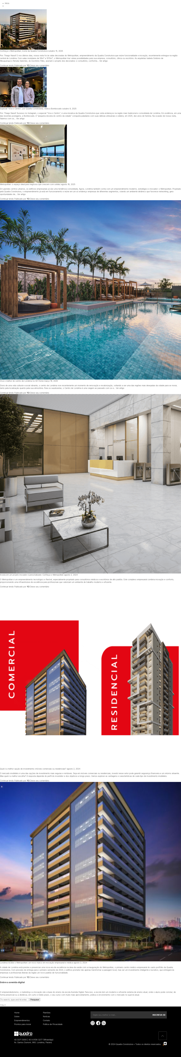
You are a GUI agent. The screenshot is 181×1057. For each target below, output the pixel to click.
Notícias (113, 5)
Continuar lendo (7, 65)
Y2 (28, 65)
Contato (129, 5)
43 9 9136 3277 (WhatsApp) (40, 1039)
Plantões (46, 1012)
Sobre (16, 1016)
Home (16, 1012)
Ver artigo (103, 61)
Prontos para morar (22, 1024)
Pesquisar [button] (34, 999)
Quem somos (70, 5)
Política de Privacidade (52, 1024)
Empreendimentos (92, 5)
